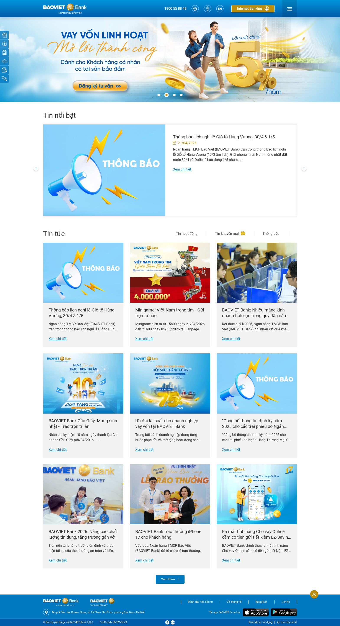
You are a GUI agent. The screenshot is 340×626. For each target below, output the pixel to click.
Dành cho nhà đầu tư (200, 601)
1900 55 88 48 (175, 9)
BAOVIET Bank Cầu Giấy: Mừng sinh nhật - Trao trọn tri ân (83, 423)
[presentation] (36, 168)
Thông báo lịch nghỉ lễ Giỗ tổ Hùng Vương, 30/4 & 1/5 (224, 136)
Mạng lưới (261, 601)
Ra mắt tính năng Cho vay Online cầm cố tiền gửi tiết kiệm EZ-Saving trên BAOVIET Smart (256, 535)
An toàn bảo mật (287, 622)
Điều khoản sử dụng (260, 622)
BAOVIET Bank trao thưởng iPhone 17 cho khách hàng (168, 534)
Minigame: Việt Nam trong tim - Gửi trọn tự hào (169, 312)
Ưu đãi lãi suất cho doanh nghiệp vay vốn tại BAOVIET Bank (166, 423)
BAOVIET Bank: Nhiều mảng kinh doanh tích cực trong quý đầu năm (255, 312)
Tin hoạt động (187, 234)
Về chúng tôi (234, 601)
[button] (158, 95)
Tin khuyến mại (230, 234)
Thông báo (271, 234)
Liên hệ (285, 601)
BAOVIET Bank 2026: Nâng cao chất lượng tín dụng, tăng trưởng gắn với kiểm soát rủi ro (83, 535)
